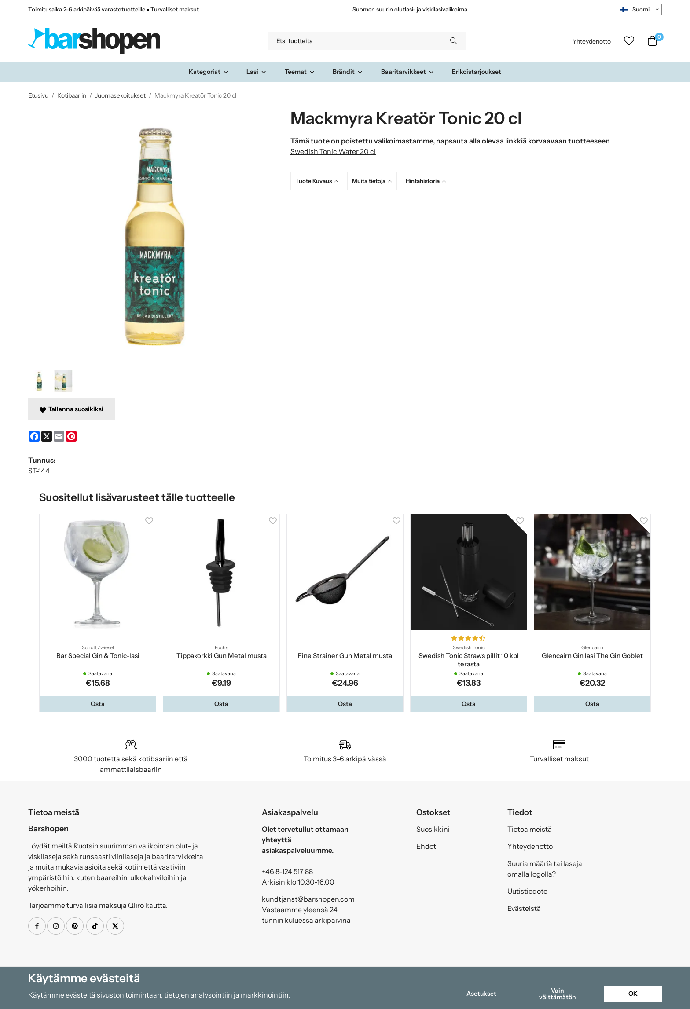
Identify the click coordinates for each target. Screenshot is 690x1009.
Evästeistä (524, 908)
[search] (453, 41)
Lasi (256, 72)
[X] (46, 436)
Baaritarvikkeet (407, 72)
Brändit (348, 72)
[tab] (318, 181)
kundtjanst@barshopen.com (308, 899)
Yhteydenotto (592, 41)
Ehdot (426, 846)
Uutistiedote (527, 891)
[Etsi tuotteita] (354, 41)
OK (633, 994)
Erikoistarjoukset (476, 72)
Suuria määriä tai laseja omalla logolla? (544, 868)
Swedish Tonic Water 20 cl (333, 151)
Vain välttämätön (557, 994)
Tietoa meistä (529, 829)
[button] (98, 703)
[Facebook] (34, 436)
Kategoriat (209, 72)
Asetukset (481, 994)
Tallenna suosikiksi (71, 409)
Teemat (300, 72)
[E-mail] (59, 436)
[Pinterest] (71, 436)
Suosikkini (433, 829)
